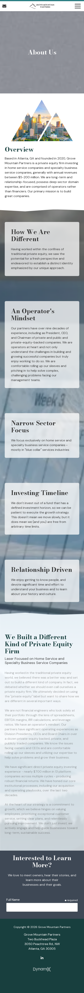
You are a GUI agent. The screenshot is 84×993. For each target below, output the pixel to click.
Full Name (13, 900)
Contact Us (4, 6)
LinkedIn (42, 958)
